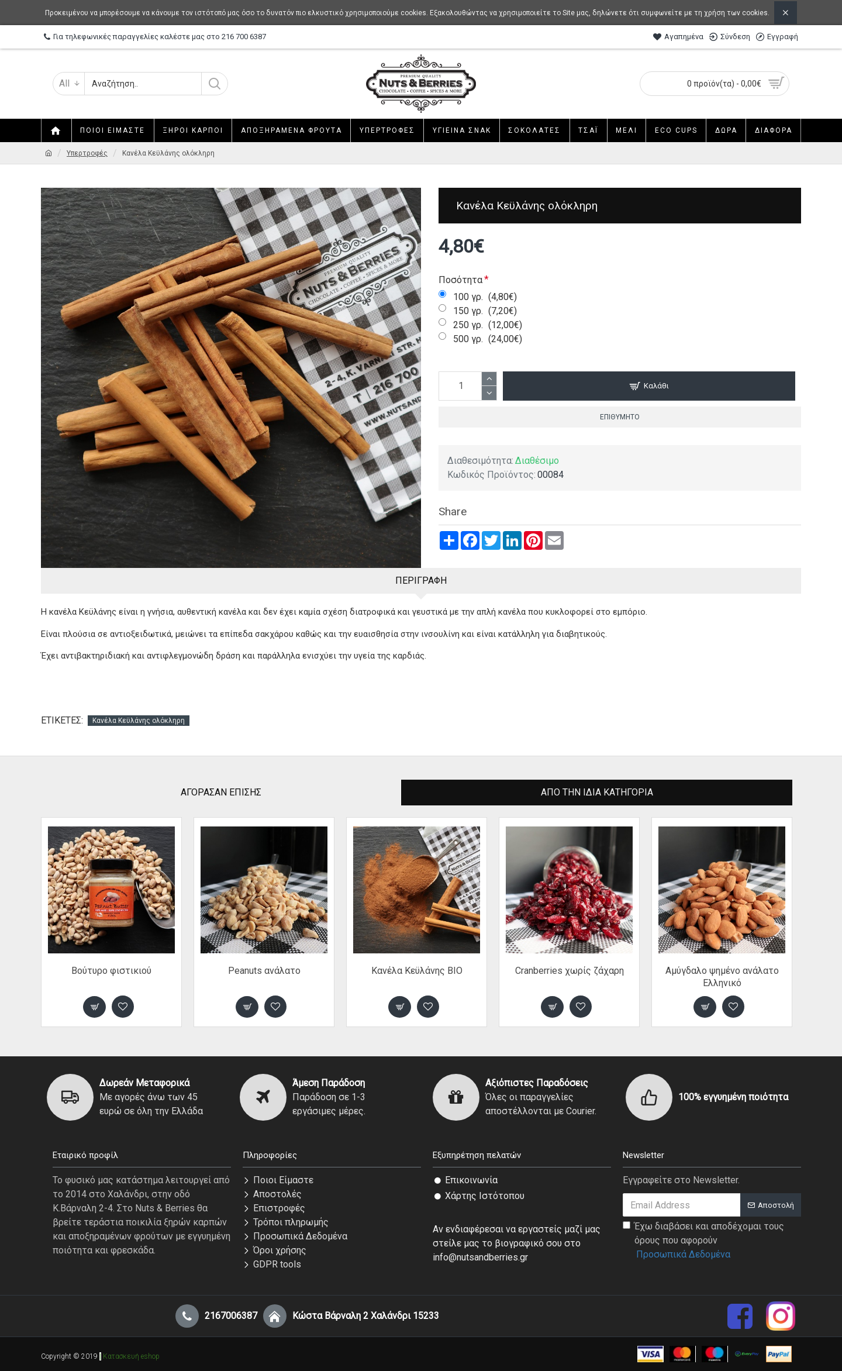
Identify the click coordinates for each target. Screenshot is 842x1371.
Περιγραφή (421, 580)
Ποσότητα (460, 279)
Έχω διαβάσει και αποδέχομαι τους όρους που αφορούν (703, 1241)
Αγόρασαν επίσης (221, 792)
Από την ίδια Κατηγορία (597, 792)
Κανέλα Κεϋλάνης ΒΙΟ (417, 970)
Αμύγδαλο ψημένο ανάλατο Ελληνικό (722, 976)
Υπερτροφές (87, 153)
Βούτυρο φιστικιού (111, 970)
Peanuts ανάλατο (264, 970)
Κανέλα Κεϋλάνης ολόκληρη (138, 720)
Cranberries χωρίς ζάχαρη (569, 970)
